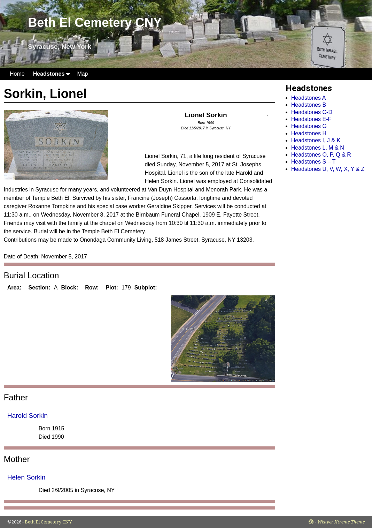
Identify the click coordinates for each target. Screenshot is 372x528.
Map (82, 74)
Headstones (53, 74)
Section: (40, 288)
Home (17, 74)
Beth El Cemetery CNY (95, 22)
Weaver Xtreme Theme (341, 522)
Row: (92, 288)
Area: (14, 288)
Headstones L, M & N (317, 148)
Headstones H (308, 133)
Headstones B (308, 105)
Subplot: (145, 288)
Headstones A (308, 98)
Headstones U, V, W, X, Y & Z (327, 169)
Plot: (112, 288)
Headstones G (309, 126)
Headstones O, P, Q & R (321, 155)
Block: (69, 288)
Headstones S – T (313, 162)
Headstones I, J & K (315, 140)
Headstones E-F (311, 119)
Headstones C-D (311, 112)
